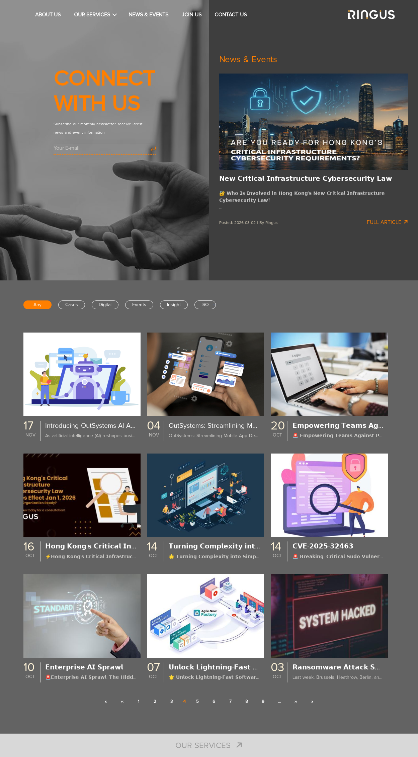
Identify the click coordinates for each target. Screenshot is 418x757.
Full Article (387, 221)
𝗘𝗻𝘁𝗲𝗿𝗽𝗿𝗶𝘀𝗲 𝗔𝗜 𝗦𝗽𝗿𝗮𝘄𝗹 (88, 667)
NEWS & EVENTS (148, 14)
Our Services (209, 746)
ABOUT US (48, 14)
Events (139, 304)
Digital (105, 304)
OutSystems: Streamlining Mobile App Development (253, 425)
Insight (174, 304)
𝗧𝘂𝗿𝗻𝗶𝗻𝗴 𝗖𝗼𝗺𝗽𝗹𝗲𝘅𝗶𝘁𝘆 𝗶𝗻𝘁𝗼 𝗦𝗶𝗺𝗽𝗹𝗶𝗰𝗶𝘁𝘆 (241, 546)
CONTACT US (230, 14)
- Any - (37, 304)
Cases (71, 304)
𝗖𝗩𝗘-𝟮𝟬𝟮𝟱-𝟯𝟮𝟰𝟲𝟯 (325, 546)
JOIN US (191, 14)
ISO (205, 304)
